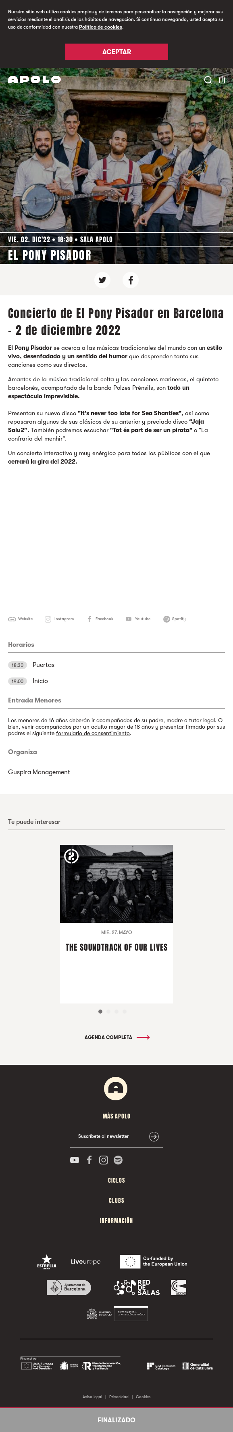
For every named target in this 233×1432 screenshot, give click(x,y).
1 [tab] (100, 1012)
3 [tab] (116, 1012)
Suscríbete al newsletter (103, 1136)
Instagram (64, 619)
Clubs (116, 1200)
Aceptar (116, 52)
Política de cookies (100, 27)
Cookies (143, 1396)
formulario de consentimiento (93, 733)
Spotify (179, 619)
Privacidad (119, 1396)
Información (116, 1221)
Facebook (104, 619)
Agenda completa (117, 1037)
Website (25, 619)
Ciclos (116, 1180)
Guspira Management (39, 772)
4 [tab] (125, 1012)
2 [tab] (108, 1012)
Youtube (142, 619)
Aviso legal (92, 1396)
